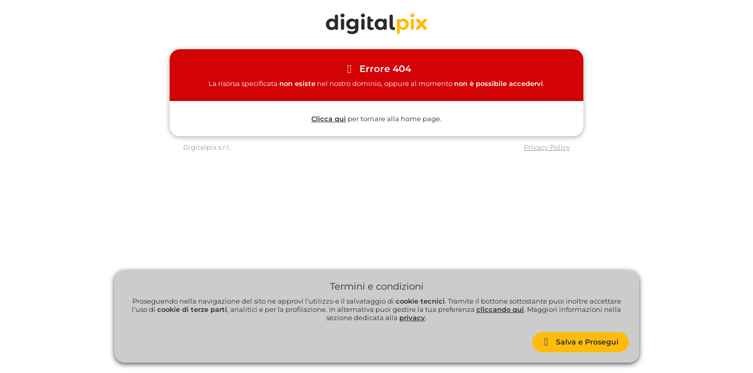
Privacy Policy (547, 147)
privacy (412, 317)
